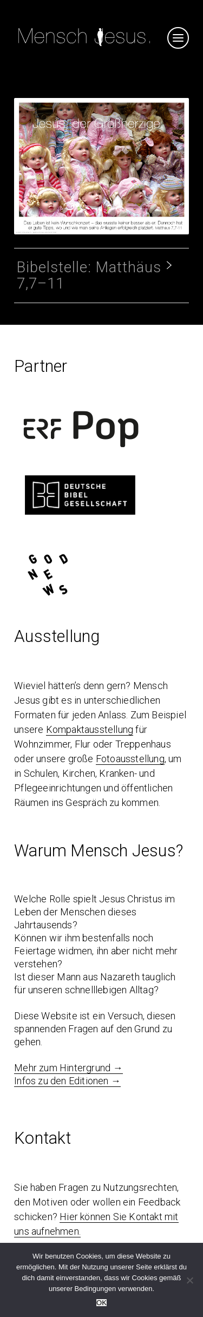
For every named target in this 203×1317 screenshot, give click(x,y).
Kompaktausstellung (90, 729)
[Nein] (189, 1280)
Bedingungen (95, 1289)
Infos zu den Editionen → (67, 1080)
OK (101, 1302)
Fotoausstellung (130, 758)
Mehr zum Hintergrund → (68, 1067)
